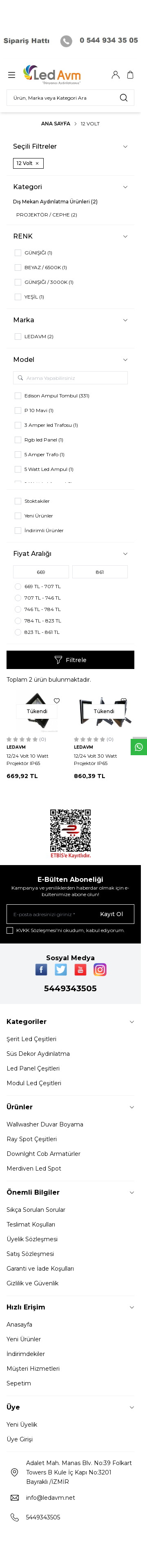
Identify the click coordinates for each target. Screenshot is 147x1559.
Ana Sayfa (55, 123)
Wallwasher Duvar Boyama (45, 1124)
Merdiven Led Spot (34, 1168)
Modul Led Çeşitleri (34, 1083)
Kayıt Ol (111, 914)
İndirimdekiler (26, 1354)
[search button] (123, 98)
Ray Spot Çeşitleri (32, 1139)
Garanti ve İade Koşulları (40, 1268)
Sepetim (19, 1383)
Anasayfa (19, 1324)
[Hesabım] (115, 75)
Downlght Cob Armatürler (43, 1154)
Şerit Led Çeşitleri (31, 1039)
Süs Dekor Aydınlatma (38, 1053)
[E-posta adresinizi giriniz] (70, 914)
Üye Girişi (20, 1439)
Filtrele (70, 660)
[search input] (70, 97)
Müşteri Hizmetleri (33, 1368)
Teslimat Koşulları (31, 1224)
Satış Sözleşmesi (30, 1254)
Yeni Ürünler (24, 1339)
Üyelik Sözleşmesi (32, 1239)
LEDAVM (16, 747)
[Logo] (62, 75)
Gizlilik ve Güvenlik (32, 1283)
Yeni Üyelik (22, 1424)
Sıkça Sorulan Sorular (36, 1209)
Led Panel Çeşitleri (33, 1068)
